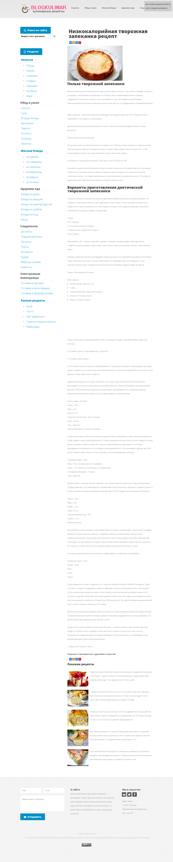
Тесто (30, 311)
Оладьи (31, 81)
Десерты (26, 231)
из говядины (34, 162)
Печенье (26, 241)
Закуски (75, 8)
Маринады (32, 326)
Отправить (34, 816)
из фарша (32, 177)
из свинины (33, 167)
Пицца (30, 65)
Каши (24, 219)
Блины (30, 70)
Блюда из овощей (32, 199)
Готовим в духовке (32, 283)
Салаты (25, 108)
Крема (24, 257)
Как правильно (35, 316)
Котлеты (26, 133)
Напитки (26, 143)
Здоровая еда (127, 8)
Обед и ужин (90, 8)
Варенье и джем (31, 262)
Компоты (26, 267)
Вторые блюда (30, 118)
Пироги (25, 128)
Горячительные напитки (41, 321)
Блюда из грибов (31, 209)
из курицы (32, 156)
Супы (24, 113)
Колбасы (31, 91)
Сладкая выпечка (31, 236)
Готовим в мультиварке (35, 288)
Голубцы (26, 138)
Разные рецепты (33, 300)
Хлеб (29, 306)
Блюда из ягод (29, 214)
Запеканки (27, 123)
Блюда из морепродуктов (36, 204)
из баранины (34, 172)
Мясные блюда (109, 8)
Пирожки (31, 86)
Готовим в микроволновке (37, 293)
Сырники (31, 75)
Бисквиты (27, 252)
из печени (32, 182)
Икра (29, 96)
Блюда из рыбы (30, 194)
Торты (25, 247)
